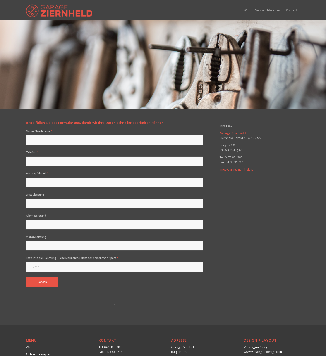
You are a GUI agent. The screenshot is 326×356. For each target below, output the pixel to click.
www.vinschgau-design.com (263, 352)
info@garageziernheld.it (236, 169)
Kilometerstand (36, 216)
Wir (28, 347)
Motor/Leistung (36, 237)
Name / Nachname (39, 131)
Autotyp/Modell (37, 173)
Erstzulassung (35, 195)
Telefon (32, 152)
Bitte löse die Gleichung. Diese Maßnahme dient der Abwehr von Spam (72, 258)
